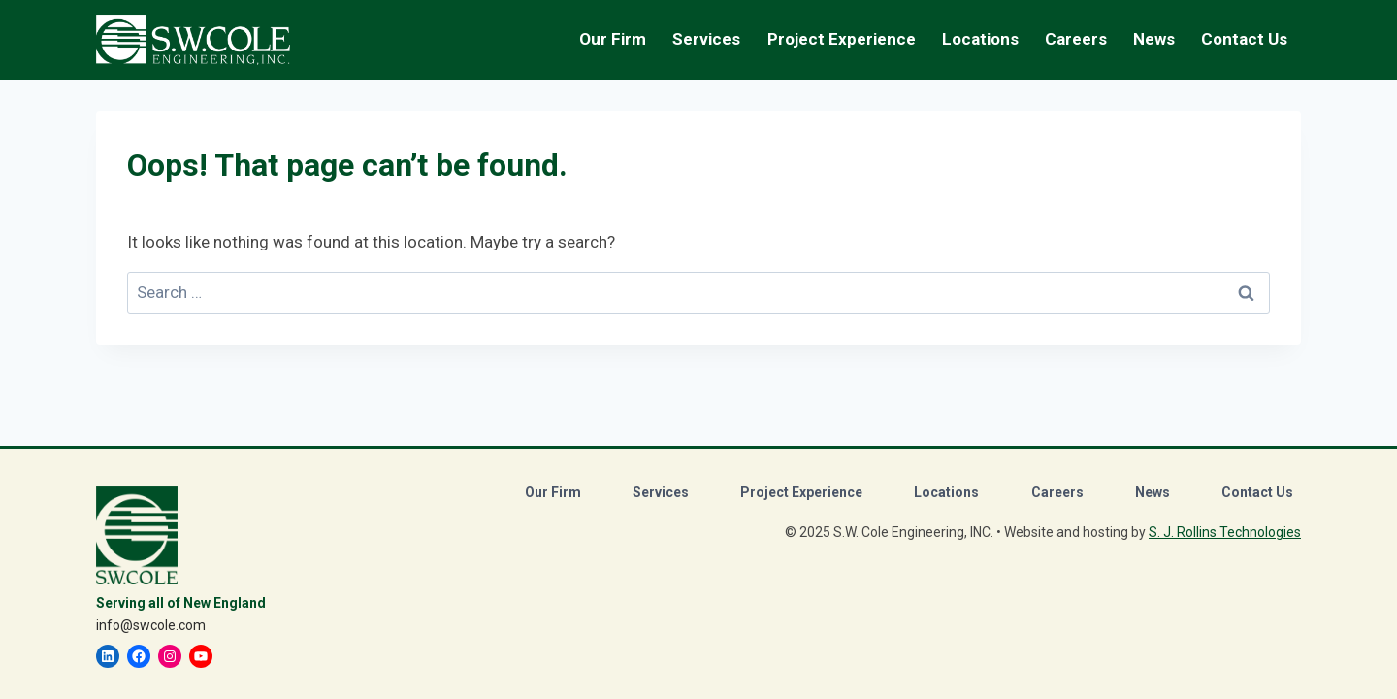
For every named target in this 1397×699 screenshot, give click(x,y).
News (1154, 39)
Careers (1057, 492)
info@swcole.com (151, 625)
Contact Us (1244, 39)
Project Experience (841, 39)
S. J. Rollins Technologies (1225, 532)
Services (661, 492)
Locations (980, 39)
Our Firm (553, 492)
